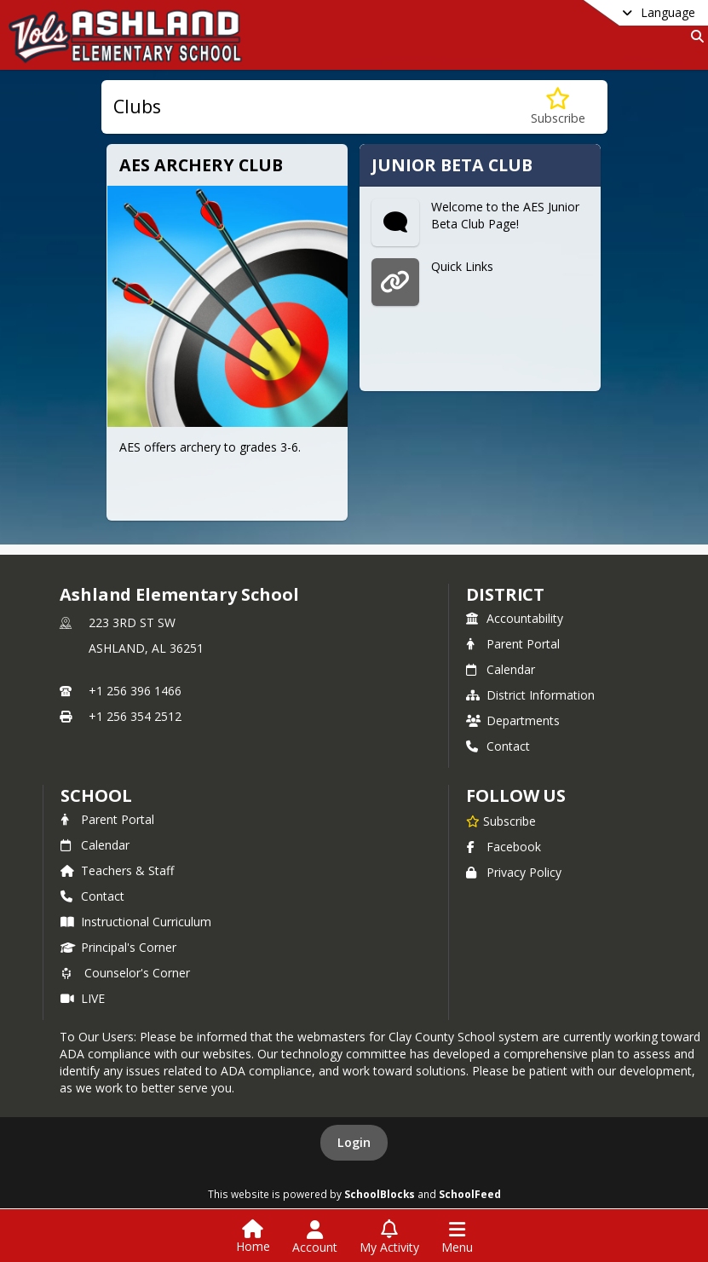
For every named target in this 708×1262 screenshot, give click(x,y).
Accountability (514, 618)
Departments (513, 720)
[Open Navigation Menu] (457, 1237)
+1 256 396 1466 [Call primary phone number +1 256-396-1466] (135, 691)
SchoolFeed (470, 1194)
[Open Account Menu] (314, 1237)
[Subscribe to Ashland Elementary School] (501, 820)
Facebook (503, 846)
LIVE (82, 998)
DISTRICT (505, 594)
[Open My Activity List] (389, 1237)
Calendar (500, 669)
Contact (498, 746)
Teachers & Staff (117, 870)
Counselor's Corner (125, 973)
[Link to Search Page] (694, 36)
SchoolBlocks (379, 1194)
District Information (530, 695)
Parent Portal (513, 644)
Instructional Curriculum (135, 921)
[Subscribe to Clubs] (558, 107)
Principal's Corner (118, 947)
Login (354, 1142)
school (95, 795)
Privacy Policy (513, 872)
